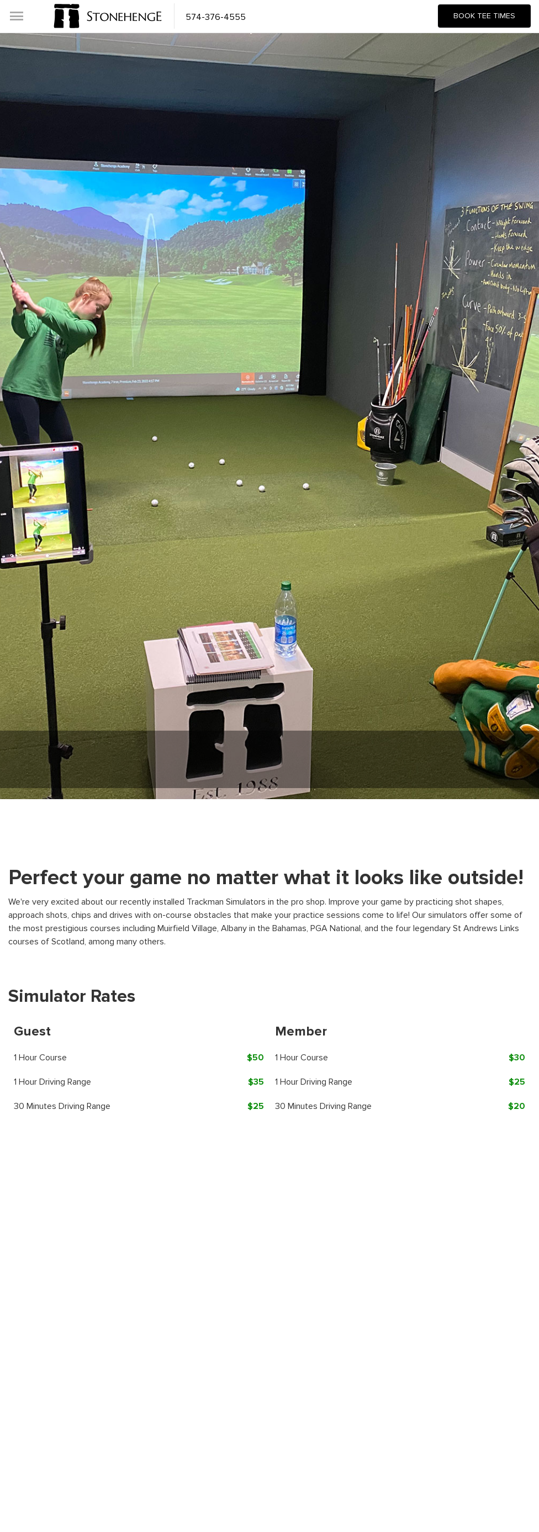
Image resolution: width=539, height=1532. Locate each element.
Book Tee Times (484, 15)
